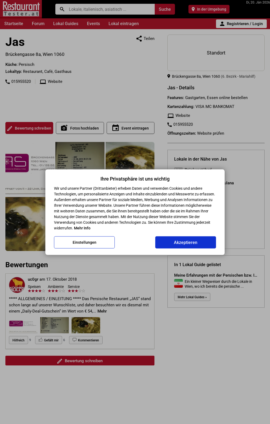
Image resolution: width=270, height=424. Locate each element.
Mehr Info (82, 228)
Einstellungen (84, 242)
